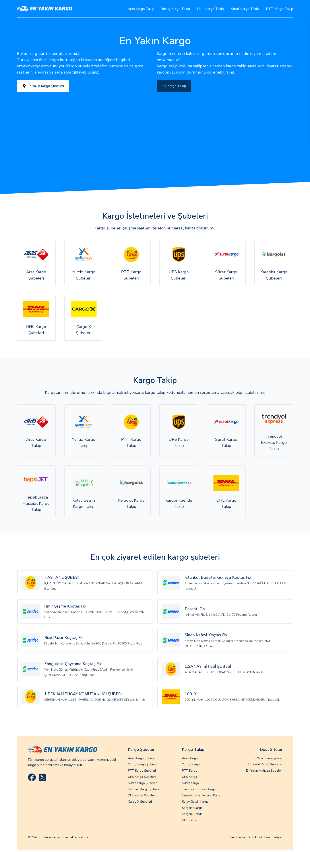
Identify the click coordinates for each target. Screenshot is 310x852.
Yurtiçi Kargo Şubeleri (143, 764)
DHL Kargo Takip (210, 8)
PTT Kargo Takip (279, 8)
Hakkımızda (237, 837)
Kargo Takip (174, 85)
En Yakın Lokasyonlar (268, 758)
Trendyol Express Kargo (199, 789)
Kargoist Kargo (192, 808)
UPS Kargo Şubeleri (142, 777)
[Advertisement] (155, 125)
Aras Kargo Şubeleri (142, 758)
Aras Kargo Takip (141, 8)
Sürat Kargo (190, 783)
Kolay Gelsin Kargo (195, 802)
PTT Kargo (189, 771)
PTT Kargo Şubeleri (142, 771)
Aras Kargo (190, 758)
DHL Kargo (189, 820)
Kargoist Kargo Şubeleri (144, 789)
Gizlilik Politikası (259, 837)
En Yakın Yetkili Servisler (265, 764)
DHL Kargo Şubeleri (142, 795)
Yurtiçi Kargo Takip (175, 8)
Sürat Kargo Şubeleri (142, 783)
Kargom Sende (192, 814)
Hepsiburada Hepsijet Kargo (201, 795)
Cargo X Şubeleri (140, 802)
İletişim (278, 837)
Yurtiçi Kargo (191, 764)
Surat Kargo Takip (245, 8)
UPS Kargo (189, 777)
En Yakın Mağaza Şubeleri (264, 771)
